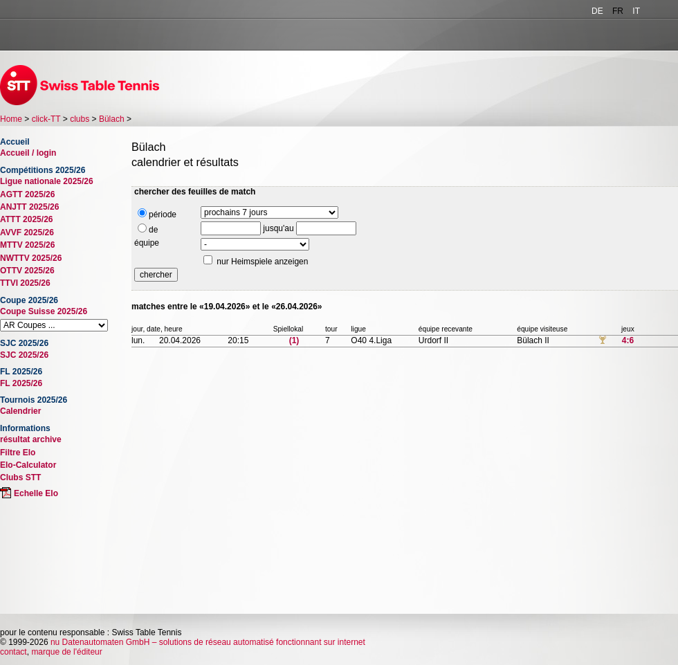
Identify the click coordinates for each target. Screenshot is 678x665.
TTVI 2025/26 (25, 283)
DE (597, 11)
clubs (79, 119)
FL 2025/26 (21, 383)
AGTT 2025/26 (27, 194)
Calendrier (20, 411)
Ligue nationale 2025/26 (46, 181)
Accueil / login (28, 153)
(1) (294, 340)
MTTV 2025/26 (27, 245)
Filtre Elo (17, 452)
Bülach (112, 119)
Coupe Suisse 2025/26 (43, 311)
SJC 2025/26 (24, 355)
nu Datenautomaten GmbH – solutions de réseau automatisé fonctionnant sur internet (208, 642)
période (157, 213)
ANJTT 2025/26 (29, 207)
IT (636, 11)
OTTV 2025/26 (27, 270)
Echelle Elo (36, 493)
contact (13, 652)
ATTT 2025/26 (26, 219)
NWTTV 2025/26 (31, 258)
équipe (146, 243)
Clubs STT (20, 477)
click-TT (46, 119)
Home (11, 119)
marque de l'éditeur (66, 652)
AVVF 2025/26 (27, 232)
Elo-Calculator (28, 465)
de (148, 229)
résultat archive (31, 439)
